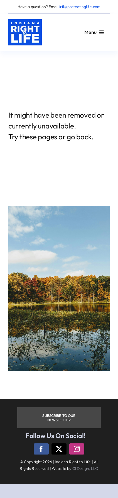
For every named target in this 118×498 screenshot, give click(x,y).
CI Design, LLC (85, 468)
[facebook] (41, 449)
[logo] (25, 22)
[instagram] (76, 449)
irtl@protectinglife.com (79, 6)
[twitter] (59, 449)
